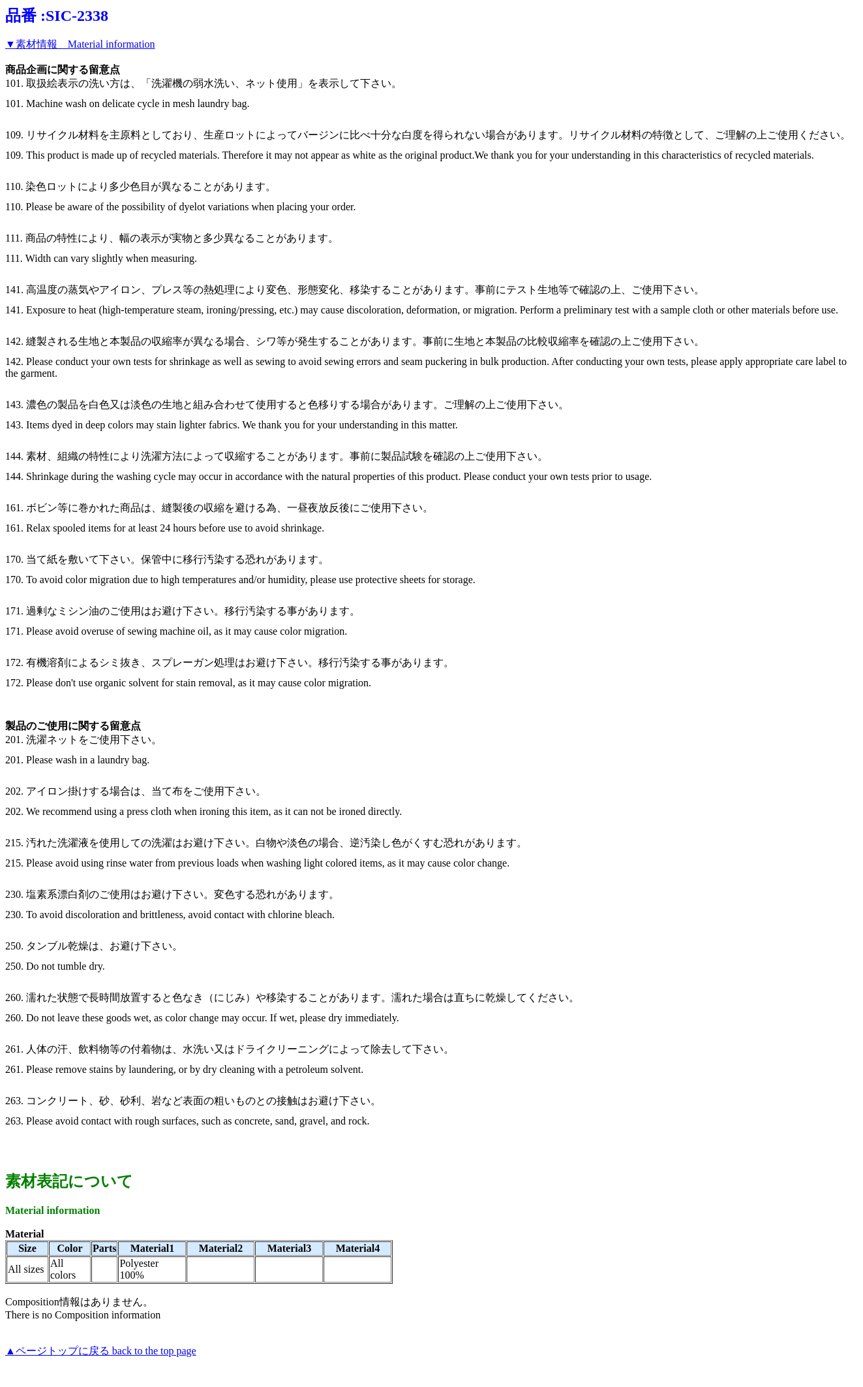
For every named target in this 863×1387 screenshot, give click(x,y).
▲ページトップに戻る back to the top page (100, 1350)
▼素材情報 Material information (80, 44)
